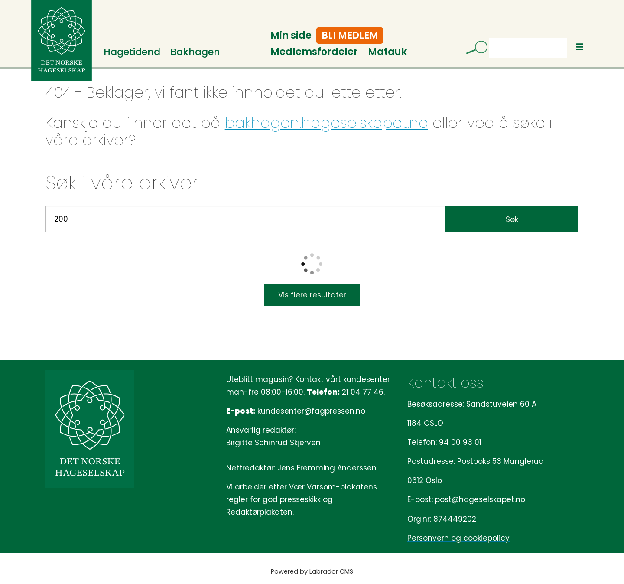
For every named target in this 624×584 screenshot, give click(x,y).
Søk (512, 219)
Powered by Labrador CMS (312, 571)
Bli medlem (350, 35)
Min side (291, 35)
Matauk (387, 52)
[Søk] (474, 49)
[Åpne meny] (580, 47)
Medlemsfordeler (314, 52)
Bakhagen (195, 52)
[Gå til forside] (61, 40)
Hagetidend (132, 52)
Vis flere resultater (312, 295)
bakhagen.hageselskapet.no (326, 122)
